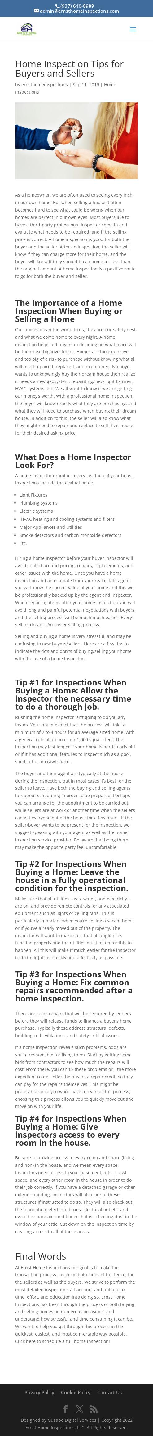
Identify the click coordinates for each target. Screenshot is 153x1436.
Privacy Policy (39, 1392)
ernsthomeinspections (44, 84)
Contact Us (109, 1392)
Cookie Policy (75, 1392)
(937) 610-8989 (77, 6)
